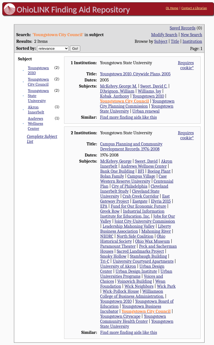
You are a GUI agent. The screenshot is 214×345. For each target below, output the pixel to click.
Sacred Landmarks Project (140, 251)
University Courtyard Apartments (143, 261)
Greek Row (110, 211)
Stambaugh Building (148, 256)
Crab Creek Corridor (141, 196)
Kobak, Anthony (114, 96)
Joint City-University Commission (145, 221)
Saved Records (182, 28)
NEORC (106, 236)
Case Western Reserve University (133, 179)
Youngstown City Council (38, 82)
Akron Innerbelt (36, 110)
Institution (192, 41)
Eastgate (139, 201)
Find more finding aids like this (128, 117)
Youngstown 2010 (148, 96)
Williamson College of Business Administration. (132, 294)
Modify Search (164, 34)
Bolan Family (112, 176)
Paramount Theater (118, 246)
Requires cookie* (186, 65)
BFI (141, 171)
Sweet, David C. (153, 86)
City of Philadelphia (129, 186)
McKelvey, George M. (118, 86)
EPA (104, 206)
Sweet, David (146, 161)
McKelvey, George (116, 161)
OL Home (172, 8)
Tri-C (105, 261)
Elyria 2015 (161, 201)
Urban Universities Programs (136, 274)
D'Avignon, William (117, 91)
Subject (160, 41)
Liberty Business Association (135, 229)
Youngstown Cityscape (120, 316)
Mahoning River (156, 231)
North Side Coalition (135, 236)
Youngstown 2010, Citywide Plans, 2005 (135, 73)
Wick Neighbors (139, 286)
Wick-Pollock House (121, 291)
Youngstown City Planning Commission (137, 104)
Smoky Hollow (113, 256)
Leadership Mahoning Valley (128, 226)
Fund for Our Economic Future (138, 206)
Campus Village (141, 176)
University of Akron (118, 266)
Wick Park (166, 286)
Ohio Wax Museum (152, 241)
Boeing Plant (159, 171)
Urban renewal (146, 111)
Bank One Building (117, 171)
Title (175, 41)
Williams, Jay (149, 91)
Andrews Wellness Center (35, 123)
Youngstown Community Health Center (133, 319)
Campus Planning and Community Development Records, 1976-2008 (131, 147)
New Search (191, 34)
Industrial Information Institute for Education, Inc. (132, 214)
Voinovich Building (134, 281)
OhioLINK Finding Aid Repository (73, 9)
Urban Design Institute (136, 271)
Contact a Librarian (194, 8)
